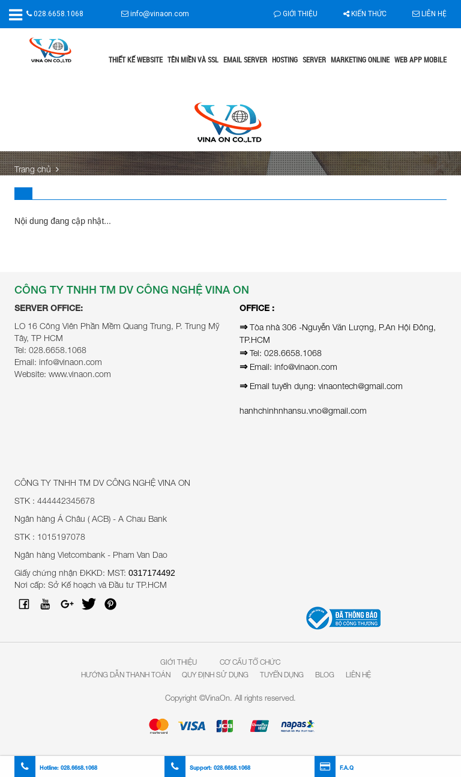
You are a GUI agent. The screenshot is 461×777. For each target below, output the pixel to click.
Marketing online (360, 59)
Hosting (285, 59)
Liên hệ (429, 14)
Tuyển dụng (282, 674)
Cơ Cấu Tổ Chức (250, 662)
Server (314, 59)
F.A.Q (334, 767)
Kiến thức (365, 14)
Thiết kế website (136, 59)
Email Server (245, 59)
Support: (207, 767)
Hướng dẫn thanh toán (125, 674)
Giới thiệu (296, 14)
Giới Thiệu (178, 662)
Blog (324, 674)
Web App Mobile (420, 59)
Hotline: (55, 767)
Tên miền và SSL (192, 59)
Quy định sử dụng (215, 674)
